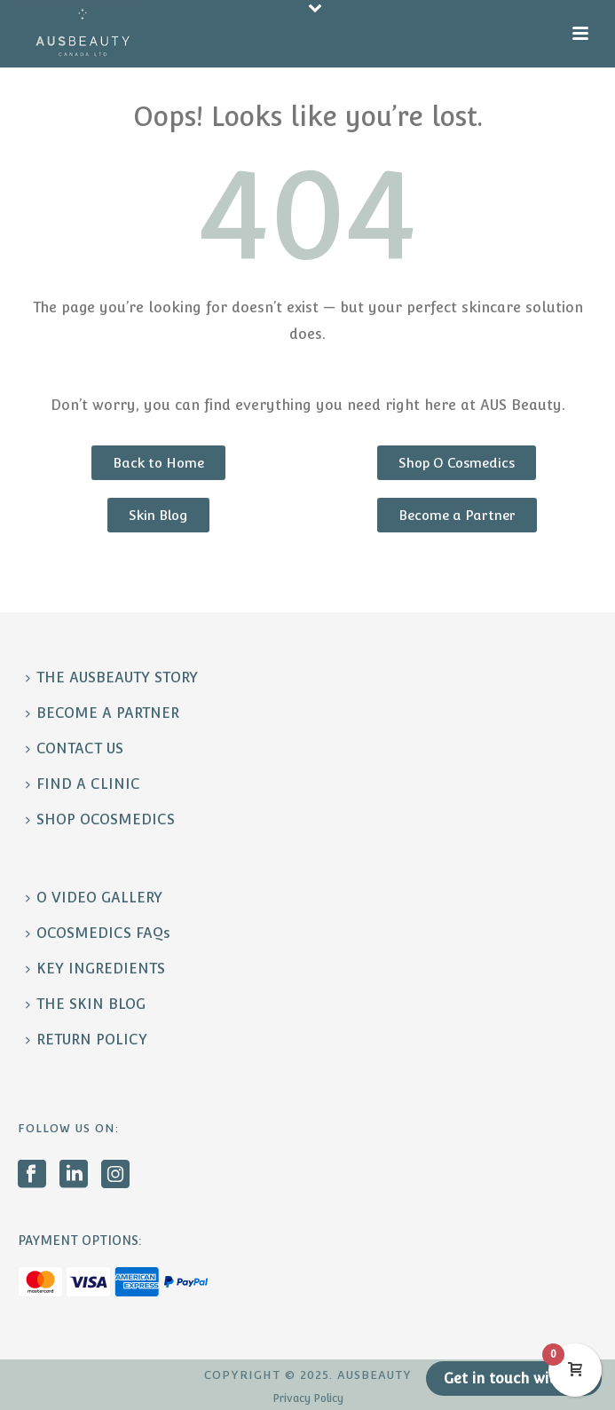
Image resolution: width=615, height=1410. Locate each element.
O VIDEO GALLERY (94, 897)
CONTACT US (74, 748)
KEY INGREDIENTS (95, 968)
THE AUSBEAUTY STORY (112, 677)
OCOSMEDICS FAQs (98, 933)
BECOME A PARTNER (102, 713)
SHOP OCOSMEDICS (100, 819)
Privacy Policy (307, 1398)
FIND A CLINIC (83, 784)
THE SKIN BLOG (86, 1004)
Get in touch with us (514, 1378)
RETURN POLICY (86, 1039)
